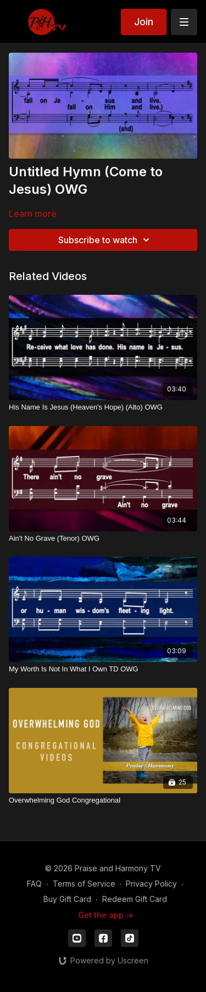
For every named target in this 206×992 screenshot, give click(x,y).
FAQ (34, 883)
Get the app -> (105, 915)
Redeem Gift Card (134, 899)
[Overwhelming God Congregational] (103, 800)
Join (143, 21)
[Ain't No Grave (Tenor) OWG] (103, 538)
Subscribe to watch (105, 239)
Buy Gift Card (67, 899)
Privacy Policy (151, 883)
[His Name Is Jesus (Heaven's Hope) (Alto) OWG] (103, 407)
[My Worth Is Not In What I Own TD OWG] (103, 669)
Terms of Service (84, 883)
